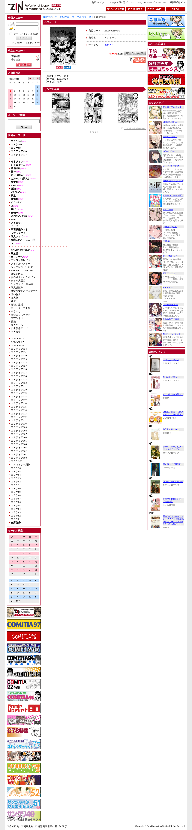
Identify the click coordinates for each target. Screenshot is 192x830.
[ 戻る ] (94, 131)
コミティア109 (19, 427)
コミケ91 (16, 485)
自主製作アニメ (19, 328)
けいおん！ (17, 294)
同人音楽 (16, 331)
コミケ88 (16, 495)
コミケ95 (16, 471)
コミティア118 (19, 396)
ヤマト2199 (168, 209)
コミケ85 (16, 505)
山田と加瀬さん (170, 122)
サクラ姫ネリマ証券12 (173, 394)
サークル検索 (62, 17)
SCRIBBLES (168, 287)
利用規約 (28, 826)
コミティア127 (19, 365)
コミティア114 (19, 410)
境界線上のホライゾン (23, 277)
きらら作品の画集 (171, 319)
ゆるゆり (16, 311)
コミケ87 (16, 498)
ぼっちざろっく (170, 137)
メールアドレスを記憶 (26, 33)
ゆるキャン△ (169, 151)
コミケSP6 (16, 461)
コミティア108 (19, 430)
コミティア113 (19, 413)
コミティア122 (19, 382)
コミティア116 (19, 403)
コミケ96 (16, 468)
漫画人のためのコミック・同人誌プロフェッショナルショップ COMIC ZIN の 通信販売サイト (138, 2)
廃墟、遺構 (17, 304)
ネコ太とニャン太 (171, 360)
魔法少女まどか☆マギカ (24, 291)
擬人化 (14, 297)
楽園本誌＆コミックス (173, 181)
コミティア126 (19, 369)
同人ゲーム (17, 325)
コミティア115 (19, 406)
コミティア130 (19, 355)
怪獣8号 (166, 241)
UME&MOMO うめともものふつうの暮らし (173, 413)
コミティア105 (19, 440)
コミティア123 (19, 379)
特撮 (13, 321)
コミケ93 (16, 478)
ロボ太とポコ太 (170, 377)
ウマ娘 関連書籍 (170, 305)
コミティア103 (19, 447)
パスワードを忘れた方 (27, 43)
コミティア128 (19, 362)
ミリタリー (17, 226)
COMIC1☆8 (17, 338)
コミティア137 (19, 154)
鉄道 (13, 301)
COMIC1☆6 (17, 345)
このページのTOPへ (135, 128)
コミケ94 (16, 474)
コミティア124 (19, 376)
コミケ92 (16, 481)
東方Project (17, 318)
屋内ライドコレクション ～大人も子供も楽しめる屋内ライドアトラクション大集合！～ (173, 520)
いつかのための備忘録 (173, 482)
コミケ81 (16, 519)
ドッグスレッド (170, 256)
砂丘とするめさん (171, 429)
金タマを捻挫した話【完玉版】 (172, 500)
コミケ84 (16, 509)
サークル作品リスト (83, 17)
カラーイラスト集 (20, 308)
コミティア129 (19, 359)
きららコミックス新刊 (173, 195)
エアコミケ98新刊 (20, 464)
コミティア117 (19, 400)
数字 (18, 601)
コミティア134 (19, 348)
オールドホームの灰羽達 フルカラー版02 (173, 448)
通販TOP (47, 17)
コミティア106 (19, 437)
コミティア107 (19, 434)
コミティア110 (19, 423)
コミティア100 (19, 457)
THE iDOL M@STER (22, 270)
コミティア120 (19, 389)
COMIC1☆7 (17, 342)
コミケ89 (16, 491)
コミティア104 (19, 444)
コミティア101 (19, 454)
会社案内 (14, 826)
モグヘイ (109, 44)
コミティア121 (19, 386)
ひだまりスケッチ (20, 314)
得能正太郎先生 (170, 227)
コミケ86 (16, 502)
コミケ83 (16, 512)
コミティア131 (19, 352)
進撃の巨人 (17, 273)
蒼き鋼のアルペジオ (172, 107)
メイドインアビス (171, 166)
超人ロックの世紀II (172, 464)
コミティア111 (19, 420)
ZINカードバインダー (173, 334)
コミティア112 (19, 417)
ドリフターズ (169, 273)
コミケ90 (16, 488)
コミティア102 (19, 451)
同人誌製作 (17, 287)
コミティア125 (19, 372)
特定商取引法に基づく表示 (52, 826)
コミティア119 (19, 393)
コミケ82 (16, 515)
